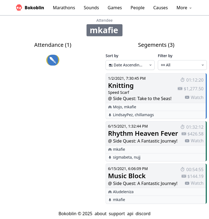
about (100, 214)
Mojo (117, 106)
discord (143, 214)
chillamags (144, 114)
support (117, 214)
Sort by (112, 55)
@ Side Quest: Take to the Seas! (139, 98)
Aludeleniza (123, 191)
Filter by (165, 55)
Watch (194, 97)
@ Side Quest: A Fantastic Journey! (142, 141)
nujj (137, 157)
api (130, 214)
